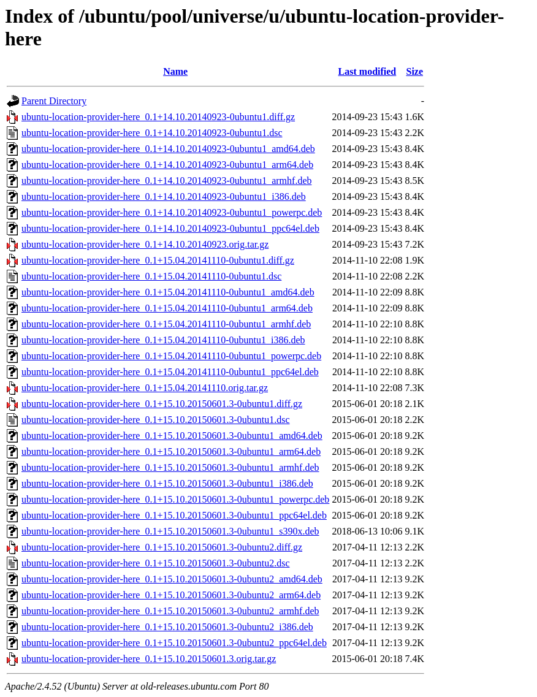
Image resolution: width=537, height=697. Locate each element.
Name (175, 71)
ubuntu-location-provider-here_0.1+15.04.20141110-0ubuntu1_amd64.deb (167, 292)
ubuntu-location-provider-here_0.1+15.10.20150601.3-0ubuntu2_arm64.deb (171, 595)
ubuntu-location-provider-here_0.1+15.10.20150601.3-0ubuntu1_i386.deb (167, 483)
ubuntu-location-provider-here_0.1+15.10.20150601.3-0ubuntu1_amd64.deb (171, 435)
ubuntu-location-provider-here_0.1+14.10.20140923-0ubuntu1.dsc (152, 133)
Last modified (367, 71)
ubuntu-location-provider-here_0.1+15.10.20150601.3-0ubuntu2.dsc (155, 563)
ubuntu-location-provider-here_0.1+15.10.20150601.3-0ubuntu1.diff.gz (161, 403)
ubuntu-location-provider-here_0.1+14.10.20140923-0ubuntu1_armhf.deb (166, 180)
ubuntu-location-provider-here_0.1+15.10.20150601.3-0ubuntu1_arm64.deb (171, 451)
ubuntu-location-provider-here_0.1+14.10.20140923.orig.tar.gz (144, 244)
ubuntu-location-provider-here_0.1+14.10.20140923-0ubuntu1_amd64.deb (168, 148)
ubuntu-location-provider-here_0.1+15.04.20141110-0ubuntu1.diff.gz (157, 260)
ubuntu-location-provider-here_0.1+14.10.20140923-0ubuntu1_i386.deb (163, 196)
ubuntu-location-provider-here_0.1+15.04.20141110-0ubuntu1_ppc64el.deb (170, 372)
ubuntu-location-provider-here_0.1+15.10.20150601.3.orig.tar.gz (148, 658)
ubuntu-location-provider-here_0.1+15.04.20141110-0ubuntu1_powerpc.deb (171, 356)
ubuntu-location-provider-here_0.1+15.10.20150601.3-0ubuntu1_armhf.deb (170, 467)
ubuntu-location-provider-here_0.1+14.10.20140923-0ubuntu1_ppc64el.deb (170, 228)
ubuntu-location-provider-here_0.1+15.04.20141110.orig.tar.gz (144, 388)
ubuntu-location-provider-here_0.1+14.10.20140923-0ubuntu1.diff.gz (158, 117)
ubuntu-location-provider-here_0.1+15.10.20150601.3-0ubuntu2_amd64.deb (171, 579)
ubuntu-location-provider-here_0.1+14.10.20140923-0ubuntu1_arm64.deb (167, 164)
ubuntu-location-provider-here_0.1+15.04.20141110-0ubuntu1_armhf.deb (166, 324)
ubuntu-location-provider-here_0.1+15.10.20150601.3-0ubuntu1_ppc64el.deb (174, 515)
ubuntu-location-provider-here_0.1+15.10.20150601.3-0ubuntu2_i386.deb (167, 627)
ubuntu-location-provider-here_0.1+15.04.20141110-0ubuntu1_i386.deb (163, 340)
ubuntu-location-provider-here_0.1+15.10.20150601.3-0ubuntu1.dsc (155, 419)
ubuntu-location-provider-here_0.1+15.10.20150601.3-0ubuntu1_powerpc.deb (175, 499)
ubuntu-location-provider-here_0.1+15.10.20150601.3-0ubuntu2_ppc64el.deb (174, 643)
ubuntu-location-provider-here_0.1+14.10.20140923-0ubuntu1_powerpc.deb (171, 212)
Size (414, 71)
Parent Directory (53, 101)
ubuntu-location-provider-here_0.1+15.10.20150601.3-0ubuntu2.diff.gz (161, 547)
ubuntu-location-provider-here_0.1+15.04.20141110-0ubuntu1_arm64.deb (167, 308)
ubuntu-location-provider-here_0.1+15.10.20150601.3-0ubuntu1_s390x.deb (170, 531)
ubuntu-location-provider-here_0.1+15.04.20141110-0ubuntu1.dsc (151, 276)
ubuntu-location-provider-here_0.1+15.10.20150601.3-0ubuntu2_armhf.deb (170, 611)
